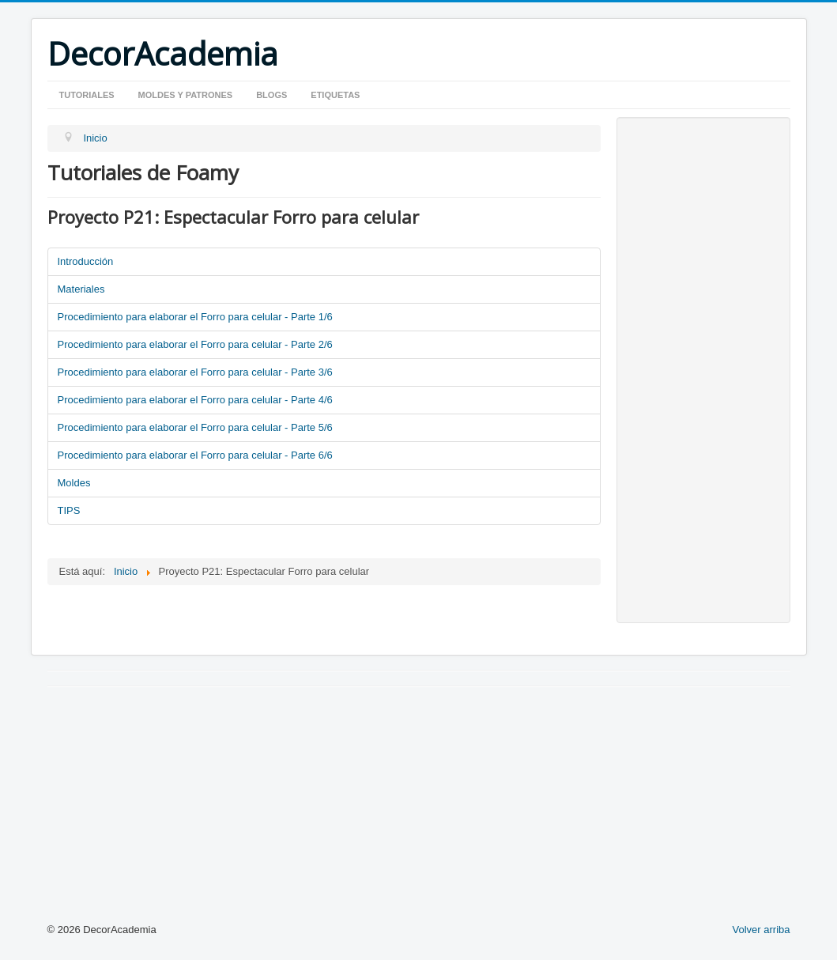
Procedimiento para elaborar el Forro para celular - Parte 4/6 (195, 400)
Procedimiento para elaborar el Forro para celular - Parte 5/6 (195, 427)
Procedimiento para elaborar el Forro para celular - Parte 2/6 (195, 344)
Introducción (86, 261)
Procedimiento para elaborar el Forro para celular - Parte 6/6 (195, 455)
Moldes (74, 483)
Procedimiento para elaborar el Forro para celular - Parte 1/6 (195, 317)
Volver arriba (761, 929)
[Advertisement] (703, 370)
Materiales (81, 289)
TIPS (69, 510)
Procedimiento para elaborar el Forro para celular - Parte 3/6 (195, 372)
